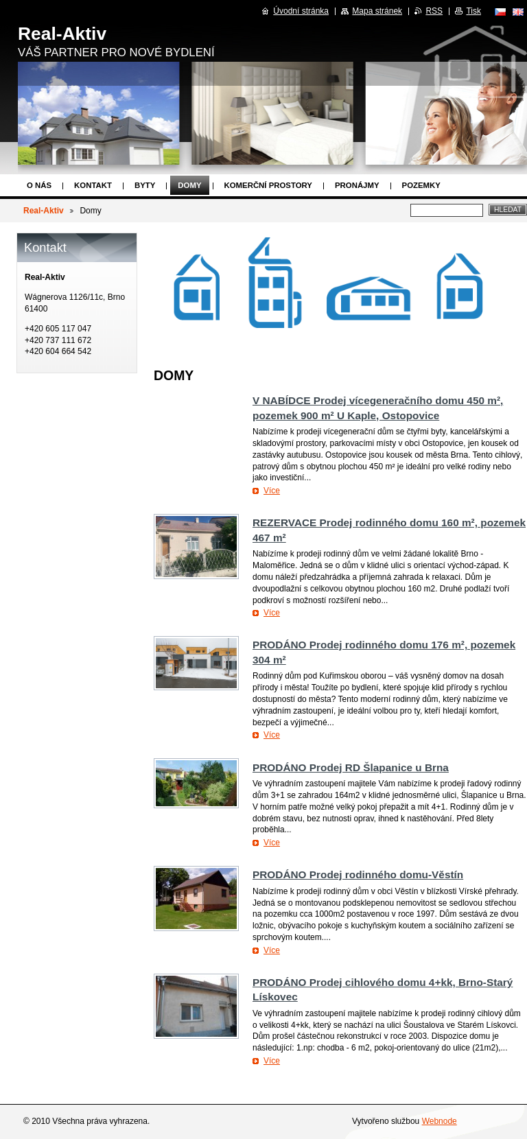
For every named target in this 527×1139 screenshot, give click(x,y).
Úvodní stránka (301, 11)
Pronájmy (357, 185)
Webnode (439, 1121)
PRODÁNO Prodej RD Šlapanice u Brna (351, 767)
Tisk (473, 11)
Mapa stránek (377, 11)
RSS (434, 11)
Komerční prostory (268, 185)
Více (272, 490)
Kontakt (93, 185)
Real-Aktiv (43, 210)
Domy (189, 185)
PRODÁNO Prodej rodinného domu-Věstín (358, 874)
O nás (39, 185)
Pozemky (421, 185)
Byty (144, 185)
